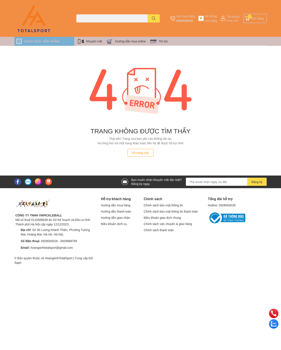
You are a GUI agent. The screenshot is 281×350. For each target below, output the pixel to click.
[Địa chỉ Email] (226, 182)
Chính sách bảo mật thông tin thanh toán (171, 211)
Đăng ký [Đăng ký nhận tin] (256, 182)
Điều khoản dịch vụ (114, 224)
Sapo (17, 262)
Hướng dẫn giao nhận (115, 217)
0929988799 (68, 241)
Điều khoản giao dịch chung (162, 217)
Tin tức (163, 41)
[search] (154, 18)
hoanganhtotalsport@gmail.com (52, 247)
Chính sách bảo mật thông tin (163, 205)
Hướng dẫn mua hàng (115, 205)
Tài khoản (233, 16)
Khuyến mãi (94, 41)
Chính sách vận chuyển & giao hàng (168, 224)
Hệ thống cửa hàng (210, 18)
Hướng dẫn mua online (130, 41)
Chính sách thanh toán (159, 230)
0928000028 (184, 20)
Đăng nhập (232, 20)
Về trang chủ (140, 153)
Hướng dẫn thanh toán (116, 211)
